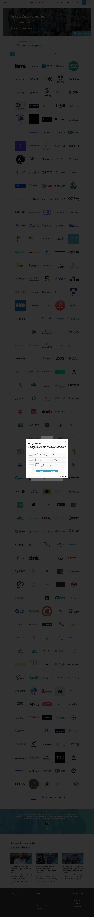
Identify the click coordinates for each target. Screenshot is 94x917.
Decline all (53, 471)
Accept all (41, 471)
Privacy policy (30, 450)
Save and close (47, 474)
